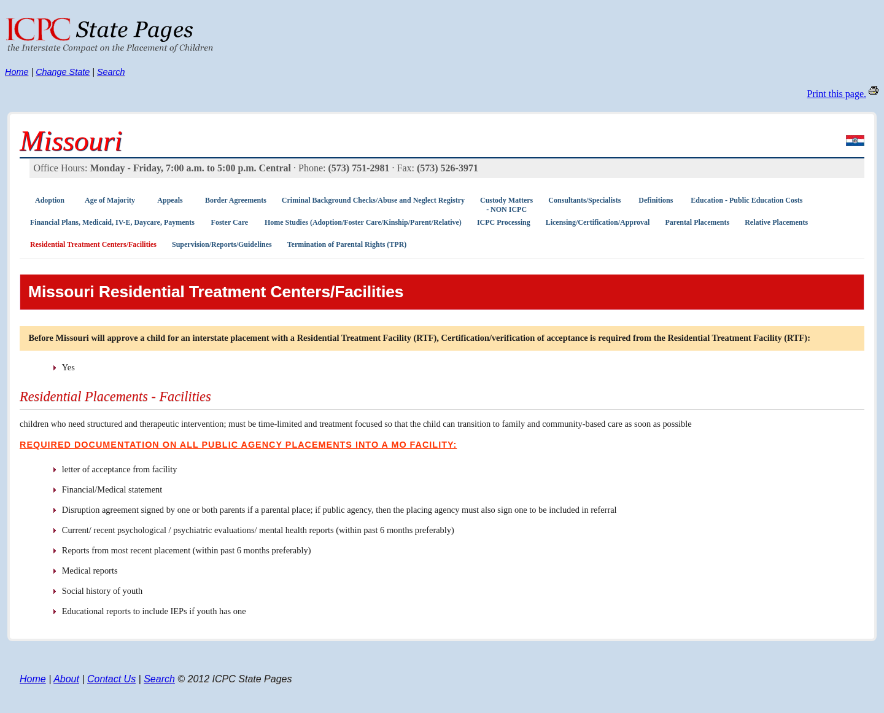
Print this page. (836, 93)
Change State (63, 72)
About (66, 679)
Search (111, 72)
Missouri (71, 141)
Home (16, 72)
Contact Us (111, 679)
